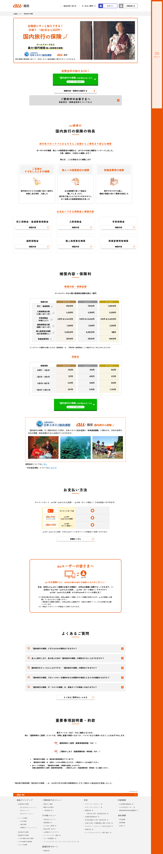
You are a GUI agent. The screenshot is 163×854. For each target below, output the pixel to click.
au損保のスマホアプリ (51, 832)
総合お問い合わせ (70, 6)
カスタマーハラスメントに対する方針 (97, 826)
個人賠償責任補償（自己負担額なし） (43, 332)
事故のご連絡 (48, 804)
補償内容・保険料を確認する (75, 90)
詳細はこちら (75, 539)
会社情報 (122, 819)
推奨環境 (47, 822)
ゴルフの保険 (22, 845)
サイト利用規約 (49, 838)
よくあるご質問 (87, 6)
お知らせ (122, 826)
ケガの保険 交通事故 (25, 841)
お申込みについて (50, 819)
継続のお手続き (49, 807)
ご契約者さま (130, 6)
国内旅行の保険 (23, 835)
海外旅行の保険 (23, 832)
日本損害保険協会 (125, 804)
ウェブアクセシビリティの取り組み (97, 832)
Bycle (24, 810)
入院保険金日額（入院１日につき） (43, 312)
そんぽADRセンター (126, 807)
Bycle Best (28, 807)
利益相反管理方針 (91, 817)
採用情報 (122, 822)
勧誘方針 (88, 810)
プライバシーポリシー (92, 804)
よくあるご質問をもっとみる (75, 697)
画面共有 (47, 851)
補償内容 (32, 227)
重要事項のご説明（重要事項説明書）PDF (76, 743)
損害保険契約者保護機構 (127, 810)
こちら (44, 464)
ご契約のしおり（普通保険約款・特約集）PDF (78, 751)
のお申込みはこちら (75, 79)
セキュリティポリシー (92, 807)
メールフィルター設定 (51, 835)
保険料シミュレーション (28, 827)
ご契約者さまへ (49, 810)
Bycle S (26, 813)
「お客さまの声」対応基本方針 (95, 813)
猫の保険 (23, 824)
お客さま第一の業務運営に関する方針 (97, 823)
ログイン (110, 6)
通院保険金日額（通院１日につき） (43, 325)
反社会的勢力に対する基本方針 (95, 820)
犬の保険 (23, 821)
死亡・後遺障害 (43, 306)
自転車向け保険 (23, 804)
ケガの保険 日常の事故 (26, 838)
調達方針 (88, 829)
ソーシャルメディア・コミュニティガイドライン (60, 841)
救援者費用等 (43, 339)
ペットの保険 (22, 818)
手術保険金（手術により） (43, 319)
